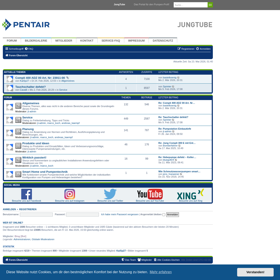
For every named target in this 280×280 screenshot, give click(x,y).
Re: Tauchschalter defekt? (173, 117)
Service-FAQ (111, 40)
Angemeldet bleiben (152, 214)
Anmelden (9, 209)
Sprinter (167, 86)
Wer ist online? (13, 222)
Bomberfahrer (170, 145)
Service (63, 89)
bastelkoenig (170, 77)
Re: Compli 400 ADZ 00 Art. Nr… (176, 103)
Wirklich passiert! (34, 157)
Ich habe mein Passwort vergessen (119, 214)
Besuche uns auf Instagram (69, 200)
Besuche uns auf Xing (190, 200)
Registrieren (28, 209)
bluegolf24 (168, 159)
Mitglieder (63, 40)
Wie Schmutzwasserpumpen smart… (179, 171)
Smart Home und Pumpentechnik (45, 171)
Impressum (136, 40)
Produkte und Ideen (35, 143)
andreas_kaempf (71, 123)
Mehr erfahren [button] (161, 272)
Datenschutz (163, 40)
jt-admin (32, 111)
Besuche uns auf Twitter (110, 200)
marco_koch (53, 123)
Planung (28, 129)
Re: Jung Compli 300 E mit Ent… (177, 143)
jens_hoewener (171, 174)
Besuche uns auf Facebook (26, 200)
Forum (12, 40)
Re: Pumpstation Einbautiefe (174, 128)
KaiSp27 (24, 80)
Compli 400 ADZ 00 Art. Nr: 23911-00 (40, 77)
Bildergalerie (36, 40)
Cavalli (23, 89)
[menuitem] (28, 48)
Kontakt (86, 40)
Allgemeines (67, 80)
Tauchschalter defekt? (30, 86)
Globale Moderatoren (43, 239)
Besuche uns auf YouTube (150, 200)
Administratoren (22, 239)
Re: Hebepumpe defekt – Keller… (177, 157)
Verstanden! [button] (255, 272)
